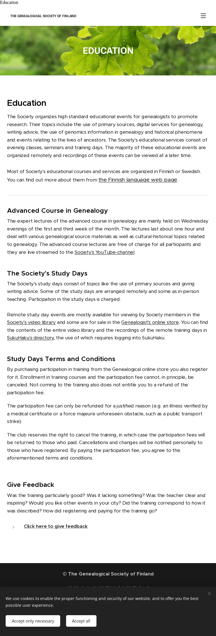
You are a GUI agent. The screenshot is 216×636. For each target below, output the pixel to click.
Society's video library (31, 322)
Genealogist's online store (150, 322)
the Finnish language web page (137, 179)
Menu (203, 15)
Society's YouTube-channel (104, 252)
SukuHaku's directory (30, 338)
